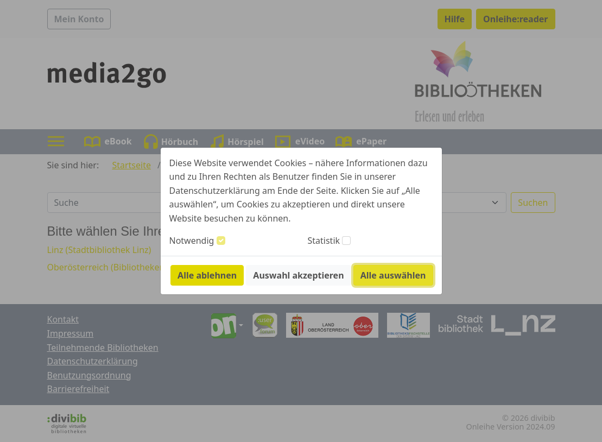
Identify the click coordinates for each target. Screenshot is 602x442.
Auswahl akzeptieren (298, 275)
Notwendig (191, 241)
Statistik (324, 241)
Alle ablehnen (207, 275)
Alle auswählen (393, 275)
